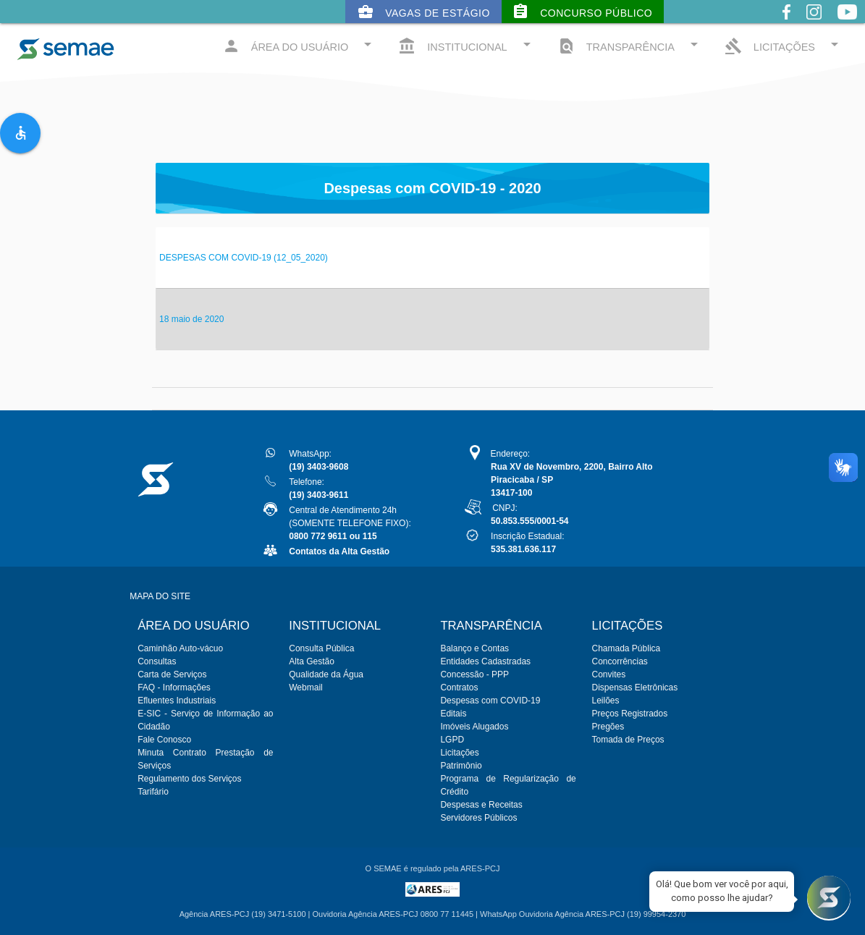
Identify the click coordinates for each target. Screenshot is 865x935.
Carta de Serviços (172, 674)
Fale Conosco (164, 740)
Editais (453, 713)
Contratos (459, 687)
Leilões (606, 700)
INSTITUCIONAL (466, 45)
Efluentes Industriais (177, 700)
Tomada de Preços (628, 740)
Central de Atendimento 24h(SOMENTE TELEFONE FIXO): (349, 523)
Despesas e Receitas (481, 805)
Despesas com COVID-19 (490, 700)
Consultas (157, 661)
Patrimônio (460, 766)
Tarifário (153, 792)
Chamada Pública (626, 648)
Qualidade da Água (326, 674)
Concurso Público (582, 11)
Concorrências (620, 661)
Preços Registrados (630, 713)
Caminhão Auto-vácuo (180, 648)
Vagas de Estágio (423, 11)
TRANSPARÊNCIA (630, 45)
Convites (609, 674)
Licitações (459, 753)
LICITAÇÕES (784, 45)
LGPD (452, 740)
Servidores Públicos (478, 818)
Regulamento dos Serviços (189, 779)
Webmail (305, 687)
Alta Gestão (311, 661)
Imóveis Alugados (474, 727)
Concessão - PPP (474, 674)
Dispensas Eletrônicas (635, 687)
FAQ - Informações (174, 687)
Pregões (608, 727)
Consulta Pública (321, 648)
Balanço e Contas (474, 648)
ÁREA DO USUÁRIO (299, 45)
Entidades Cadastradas (485, 661)
